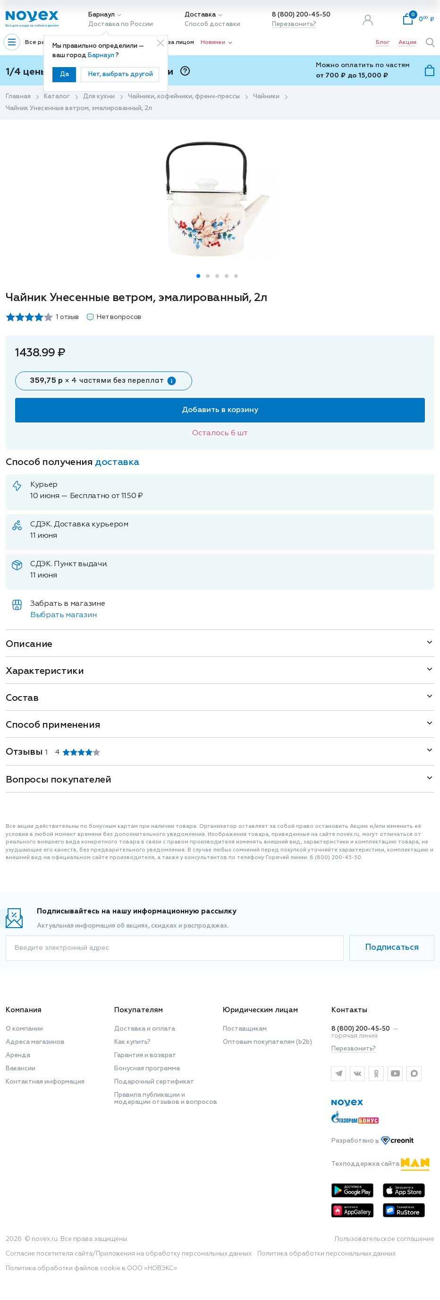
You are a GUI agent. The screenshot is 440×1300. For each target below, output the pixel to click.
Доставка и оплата (144, 1029)
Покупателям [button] (138, 1010)
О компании (24, 1029)
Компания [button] (24, 1010)
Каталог (57, 97)
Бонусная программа (147, 1069)
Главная (18, 97)
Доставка (200, 15)
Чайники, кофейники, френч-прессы (184, 97)
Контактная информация (45, 1082)
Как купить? (132, 1042)
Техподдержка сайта (380, 1164)
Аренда (18, 1055)
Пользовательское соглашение (384, 1239)
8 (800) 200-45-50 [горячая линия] (360, 1029)
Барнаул (101, 15)
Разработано (372, 1141)
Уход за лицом (173, 42)
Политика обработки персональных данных (326, 1254)
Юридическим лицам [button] (260, 1010)
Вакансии (20, 1069)
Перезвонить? (294, 24)
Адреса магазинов (35, 1042)
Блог (383, 42)
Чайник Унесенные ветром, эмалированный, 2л (79, 108)
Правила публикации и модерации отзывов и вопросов (165, 1098)
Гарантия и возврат (145, 1055)
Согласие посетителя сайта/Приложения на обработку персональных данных (129, 1254)
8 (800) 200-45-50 (301, 15)
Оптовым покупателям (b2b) (267, 1042)
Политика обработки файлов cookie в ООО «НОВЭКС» (91, 1269)
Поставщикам (245, 1029)
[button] (198, 276)
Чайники (266, 97)
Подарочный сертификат (154, 1082)
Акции (407, 42)
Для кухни (99, 97)
